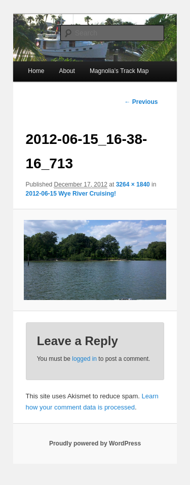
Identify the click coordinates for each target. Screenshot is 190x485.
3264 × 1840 (133, 184)
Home (36, 70)
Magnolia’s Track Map (119, 70)
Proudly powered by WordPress (95, 443)
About (66, 70)
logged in (84, 358)
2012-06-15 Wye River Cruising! (71, 193)
